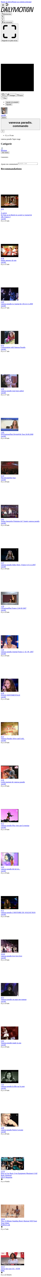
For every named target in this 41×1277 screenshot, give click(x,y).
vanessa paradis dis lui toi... (10, 869)
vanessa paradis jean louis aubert (12, 391)
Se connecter (7, 22)
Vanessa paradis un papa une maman (13, 1000)
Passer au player (6, 2)
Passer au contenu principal (21, 2)
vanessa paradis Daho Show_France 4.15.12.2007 (18, 565)
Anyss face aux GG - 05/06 (10, 1269)
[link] (20, 114)
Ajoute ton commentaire (9, 164)
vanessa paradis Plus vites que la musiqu (15, 826)
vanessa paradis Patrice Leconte (12, 1130)
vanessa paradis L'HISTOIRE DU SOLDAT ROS (18, 913)
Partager (11, 94)
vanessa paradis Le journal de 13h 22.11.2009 (17, 304)
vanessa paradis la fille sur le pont (13, 1087)
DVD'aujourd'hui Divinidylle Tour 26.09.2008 (17, 435)
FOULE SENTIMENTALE (10, 695)
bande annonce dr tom (8, 261)
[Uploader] (2, 19)
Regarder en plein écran (9, 32)
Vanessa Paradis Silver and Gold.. (12, 739)
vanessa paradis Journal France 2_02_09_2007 (17, 652)
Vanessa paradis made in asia (11, 1043)
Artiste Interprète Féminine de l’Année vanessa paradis (20, 522)
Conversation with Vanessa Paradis (13, 348)
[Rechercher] (2, 16)
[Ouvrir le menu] (3, 5)
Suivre (4, 117)
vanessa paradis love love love (11, 956)
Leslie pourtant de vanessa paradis (13, 782)
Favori (20, 95)
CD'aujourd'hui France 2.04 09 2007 (13, 608)
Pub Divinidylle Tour (8, 478)
